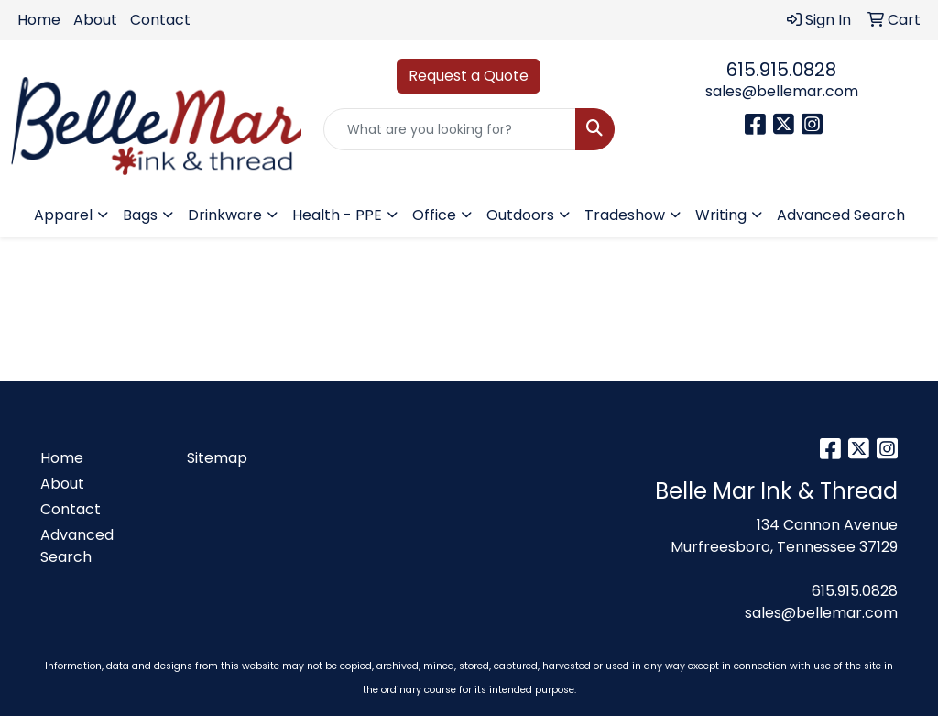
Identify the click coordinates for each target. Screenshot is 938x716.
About (95, 19)
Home (38, 19)
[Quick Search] (449, 129)
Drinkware (225, 215)
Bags (140, 215)
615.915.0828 (781, 70)
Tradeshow (624, 215)
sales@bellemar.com (781, 91)
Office (434, 215)
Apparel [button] (63, 215)
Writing (721, 215)
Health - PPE (337, 215)
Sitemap (217, 457)
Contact (160, 19)
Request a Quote (469, 75)
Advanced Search (841, 215)
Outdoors (520, 215)
